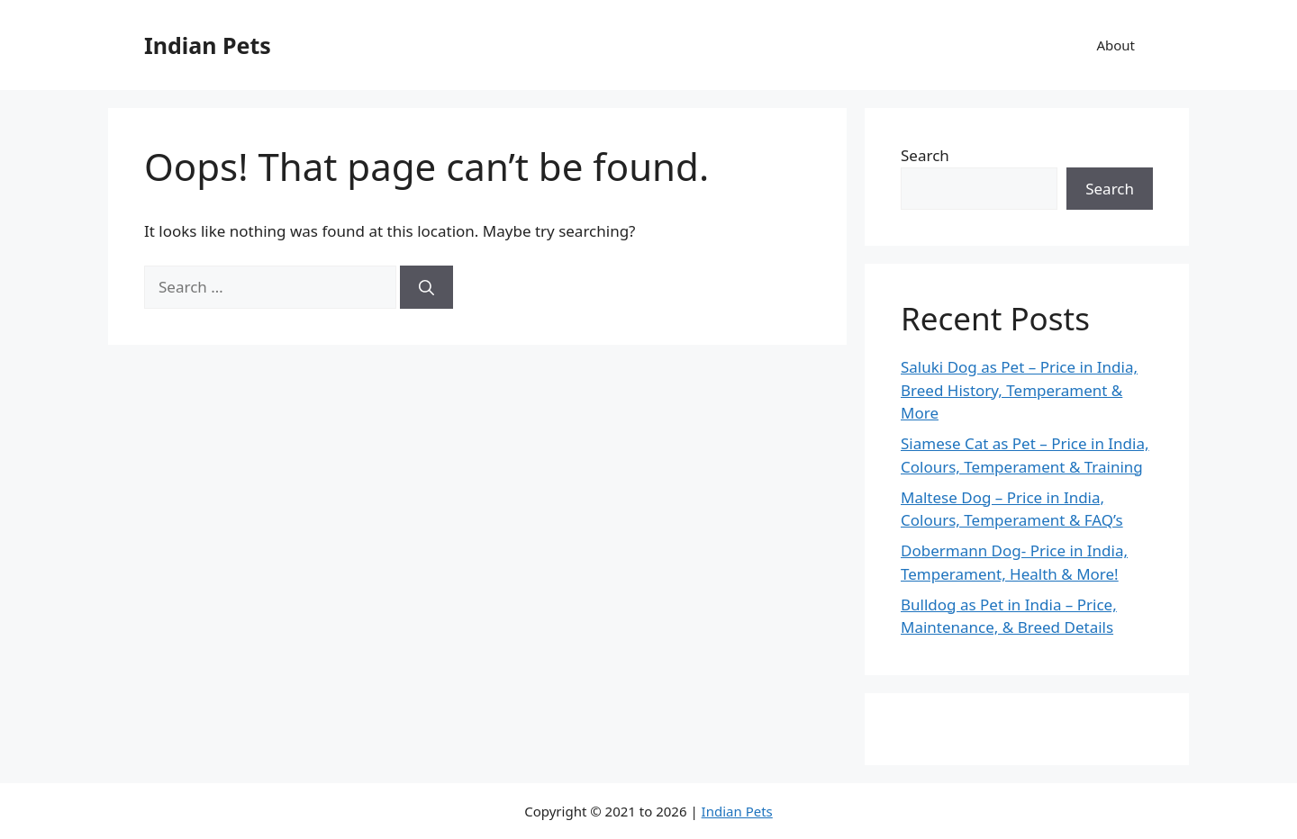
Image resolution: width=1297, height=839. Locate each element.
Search (925, 155)
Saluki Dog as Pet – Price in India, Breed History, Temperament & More (1019, 389)
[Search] (426, 287)
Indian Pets (207, 45)
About (1115, 45)
